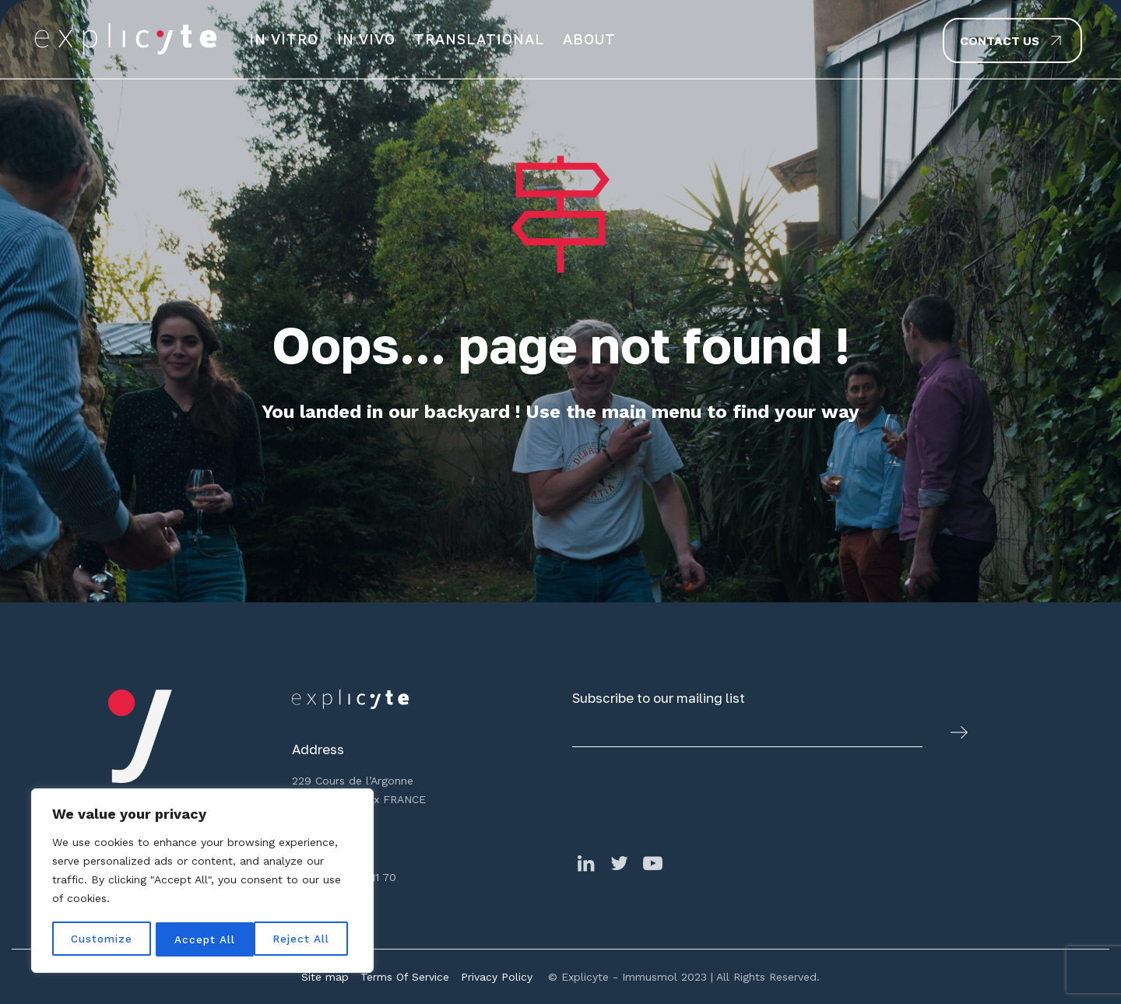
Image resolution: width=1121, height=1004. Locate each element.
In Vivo (366, 38)
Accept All (304, 939)
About (589, 38)
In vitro (283, 38)
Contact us (999, 40)
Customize (102, 939)
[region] (202, 882)
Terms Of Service (404, 977)
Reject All (204, 939)
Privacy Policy (496, 977)
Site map (325, 977)
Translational (479, 38)
